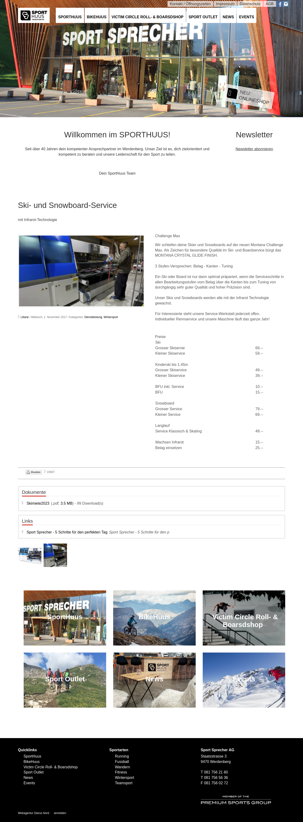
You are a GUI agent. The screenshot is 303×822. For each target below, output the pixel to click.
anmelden (60, 813)
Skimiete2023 (38, 503)
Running (122, 756)
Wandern (122, 767)
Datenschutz (250, 4)
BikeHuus (97, 17)
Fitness (121, 772)
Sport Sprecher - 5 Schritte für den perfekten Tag (67, 532)
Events (246, 17)
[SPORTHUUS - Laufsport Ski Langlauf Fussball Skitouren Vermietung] (34, 15)
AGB (270, 4)
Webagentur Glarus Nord (33, 813)
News (228, 17)
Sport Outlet (203, 17)
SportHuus (70, 17)
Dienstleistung (93, 317)
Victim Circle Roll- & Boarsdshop (147, 17)
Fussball (122, 762)
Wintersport (111, 317)
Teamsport (124, 783)
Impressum (225, 4)
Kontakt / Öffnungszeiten (190, 4)
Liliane (25, 317)
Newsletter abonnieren (254, 149)
